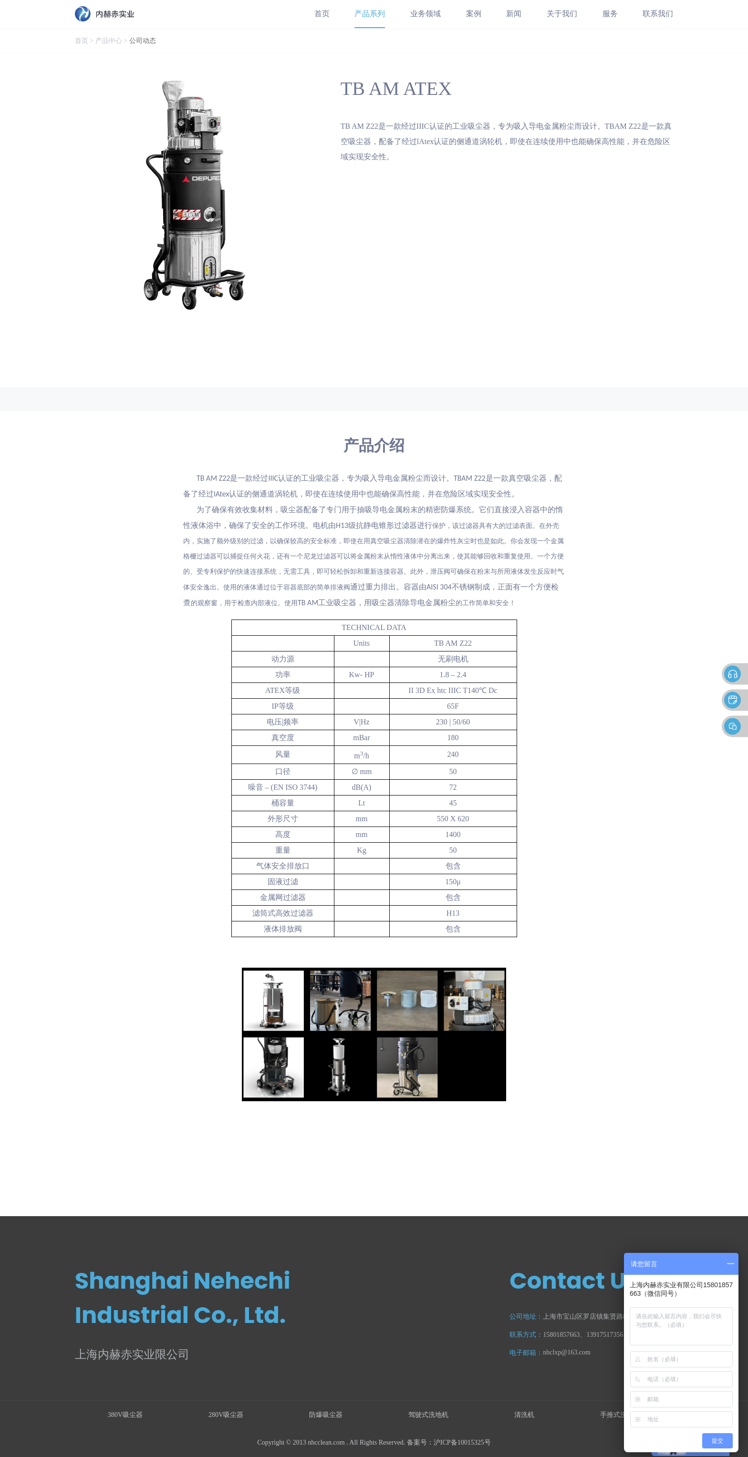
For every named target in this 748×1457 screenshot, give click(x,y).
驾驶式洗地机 (428, 1414)
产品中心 (108, 40)
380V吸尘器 (125, 1414)
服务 (610, 14)
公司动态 (142, 40)
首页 (322, 14)
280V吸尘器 (225, 1414)
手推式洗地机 (620, 1414)
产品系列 (369, 14)
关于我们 (562, 14)
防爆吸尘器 (326, 1414)
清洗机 (524, 1414)
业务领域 (425, 14)
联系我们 (658, 14)
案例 (473, 14)
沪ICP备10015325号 (462, 1442)
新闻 (513, 14)
